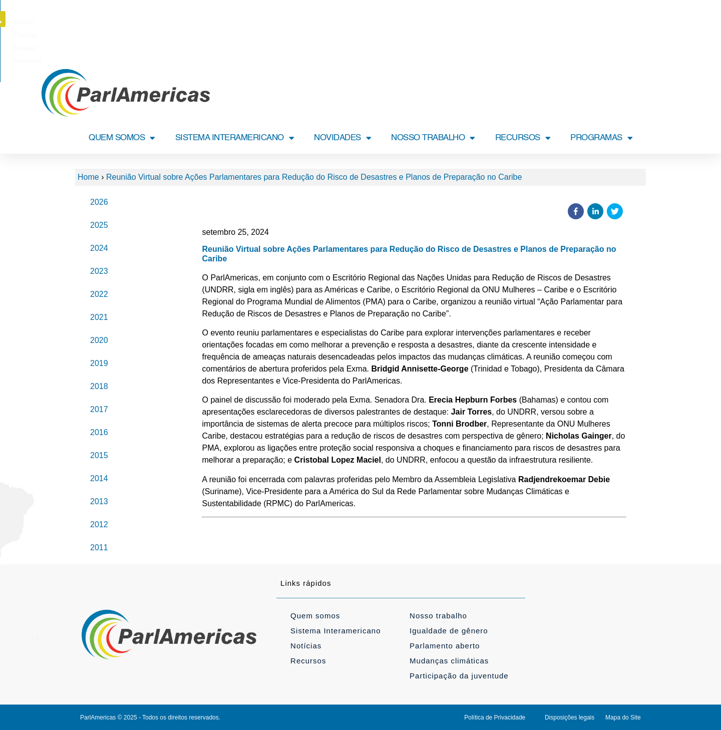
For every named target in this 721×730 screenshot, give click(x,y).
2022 (99, 294)
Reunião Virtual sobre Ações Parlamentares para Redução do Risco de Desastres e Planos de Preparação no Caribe (314, 177)
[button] (647, 19)
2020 (99, 340)
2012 (99, 524)
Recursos (308, 660)
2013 (99, 501)
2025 (99, 225)
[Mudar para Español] (378, 22)
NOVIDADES (342, 138)
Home (88, 177)
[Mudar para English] (314, 22)
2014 (99, 478)
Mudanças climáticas (449, 660)
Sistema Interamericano (335, 630)
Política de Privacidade (494, 717)
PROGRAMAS (601, 138)
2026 (99, 202)
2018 (99, 386)
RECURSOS (523, 138)
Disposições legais (569, 717)
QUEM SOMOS (122, 138)
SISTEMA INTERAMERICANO (234, 138)
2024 (99, 248)
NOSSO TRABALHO (433, 138)
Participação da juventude (459, 675)
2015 (99, 455)
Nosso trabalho (438, 615)
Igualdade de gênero (449, 630)
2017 (99, 409)
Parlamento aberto (445, 645)
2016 (99, 432)
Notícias (305, 645)
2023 (99, 271)
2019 (99, 363)
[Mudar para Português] (413, 22)
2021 (99, 317)
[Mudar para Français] (346, 22)
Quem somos (315, 615)
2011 (99, 547)
